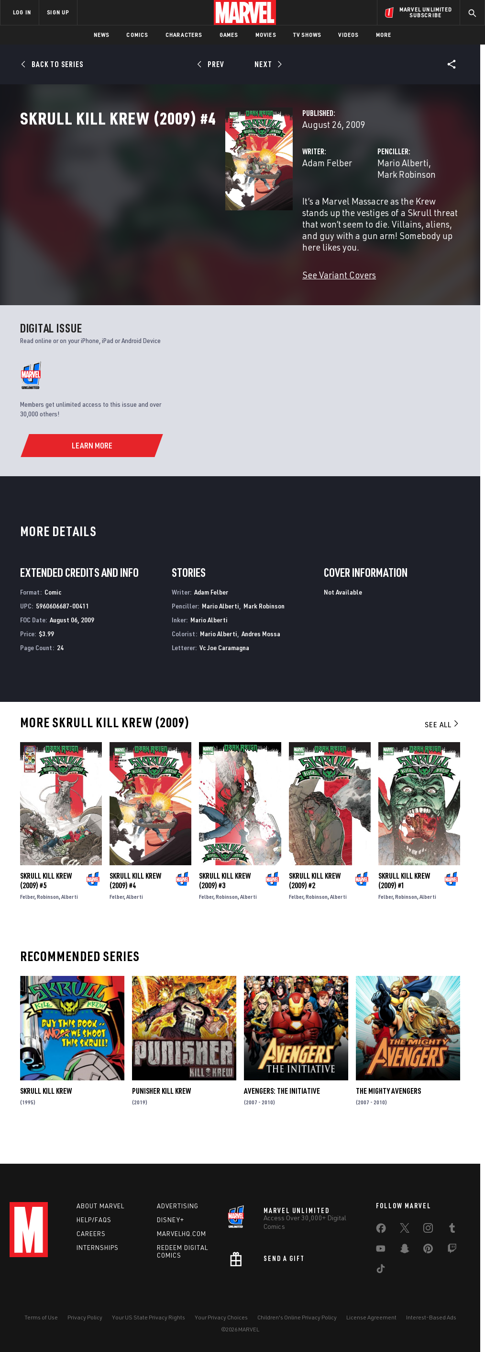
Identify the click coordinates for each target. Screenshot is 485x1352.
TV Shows (307, 34)
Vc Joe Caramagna (224, 670)
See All (442, 747)
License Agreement (371, 1317)
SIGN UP (58, 12)
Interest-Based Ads (431, 1317)
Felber (27, 919)
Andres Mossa (261, 656)
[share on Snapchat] (404, 1250)
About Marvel (100, 1206)
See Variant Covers (195, 282)
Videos (348, 34)
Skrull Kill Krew (46, 1114)
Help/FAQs (94, 1220)
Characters (183, 34)
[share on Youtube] (381, 1250)
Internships (98, 1247)
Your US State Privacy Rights (148, 1317)
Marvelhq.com (181, 1233)
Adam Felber (184, 204)
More (384, 34)
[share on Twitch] (452, 1250)
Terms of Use (41, 1317)
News (102, 34)
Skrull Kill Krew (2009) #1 (404, 903)
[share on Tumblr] (452, 1230)
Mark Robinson (390, 204)
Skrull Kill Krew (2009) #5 (46, 903)
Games (229, 34)
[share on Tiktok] (381, 1270)
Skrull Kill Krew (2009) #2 (315, 903)
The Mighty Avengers (388, 1114)
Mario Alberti (331, 204)
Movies (265, 34)
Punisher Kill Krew (161, 1114)
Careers (91, 1233)
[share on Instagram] (428, 1230)
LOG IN (22, 12)
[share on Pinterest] (428, 1250)
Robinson (48, 919)
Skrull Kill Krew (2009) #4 (135, 903)
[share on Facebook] (381, 1230)
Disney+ (170, 1220)
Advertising (177, 1206)
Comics (137, 34)
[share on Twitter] (404, 1230)
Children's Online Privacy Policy (297, 1317)
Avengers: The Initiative (282, 1114)
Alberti (69, 919)
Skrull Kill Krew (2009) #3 (225, 903)
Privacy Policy (84, 1317)
